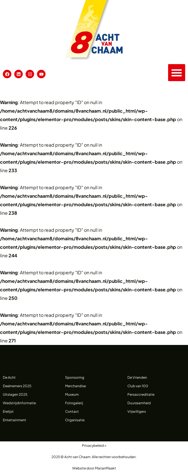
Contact (72, 411)
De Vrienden (137, 377)
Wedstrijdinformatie (19, 403)
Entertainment (14, 420)
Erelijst (8, 411)
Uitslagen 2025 (15, 394)
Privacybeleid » (94, 445)
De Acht (9, 377)
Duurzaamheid (139, 403)
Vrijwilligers (136, 411)
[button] (176, 72)
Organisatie (74, 420)
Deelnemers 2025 (17, 386)
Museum (72, 394)
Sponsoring (74, 377)
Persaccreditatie (140, 394)
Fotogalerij (74, 403)
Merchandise (75, 386)
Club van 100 (137, 386)
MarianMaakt (105, 468)
